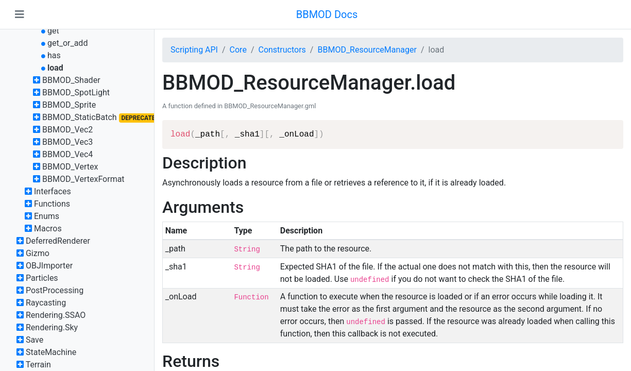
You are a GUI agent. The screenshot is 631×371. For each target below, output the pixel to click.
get (53, 31)
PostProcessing (54, 290)
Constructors (281, 50)
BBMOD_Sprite (69, 105)
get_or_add (67, 43)
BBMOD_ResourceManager (366, 50)
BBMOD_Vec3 (67, 142)
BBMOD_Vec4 (67, 154)
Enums (46, 216)
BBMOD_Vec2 (67, 129)
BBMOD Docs (327, 14)
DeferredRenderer (58, 241)
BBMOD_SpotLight (76, 92)
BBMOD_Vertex (70, 167)
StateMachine (51, 352)
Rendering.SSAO (56, 315)
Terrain (38, 364)
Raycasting (46, 303)
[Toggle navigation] (19, 14)
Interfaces (52, 191)
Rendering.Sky (52, 327)
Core (238, 50)
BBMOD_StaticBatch (79, 117)
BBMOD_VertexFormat (83, 179)
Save (34, 340)
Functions (52, 204)
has (54, 55)
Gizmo (37, 253)
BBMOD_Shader (71, 80)
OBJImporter (49, 266)
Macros (48, 228)
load (55, 68)
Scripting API (194, 50)
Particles (42, 278)
